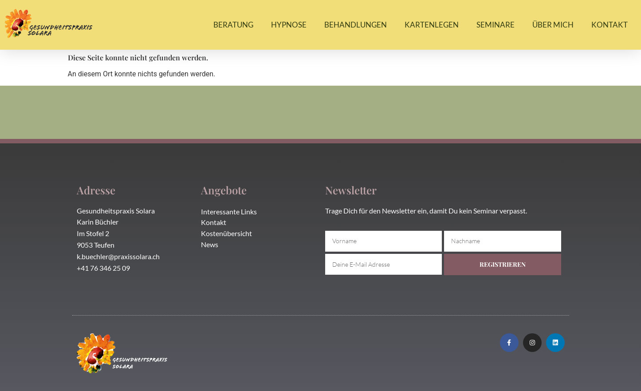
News (209, 244)
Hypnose (289, 24)
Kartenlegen (432, 24)
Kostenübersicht (226, 233)
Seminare (495, 24)
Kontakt (609, 24)
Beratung (233, 24)
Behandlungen (355, 24)
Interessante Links (229, 211)
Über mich (553, 24)
